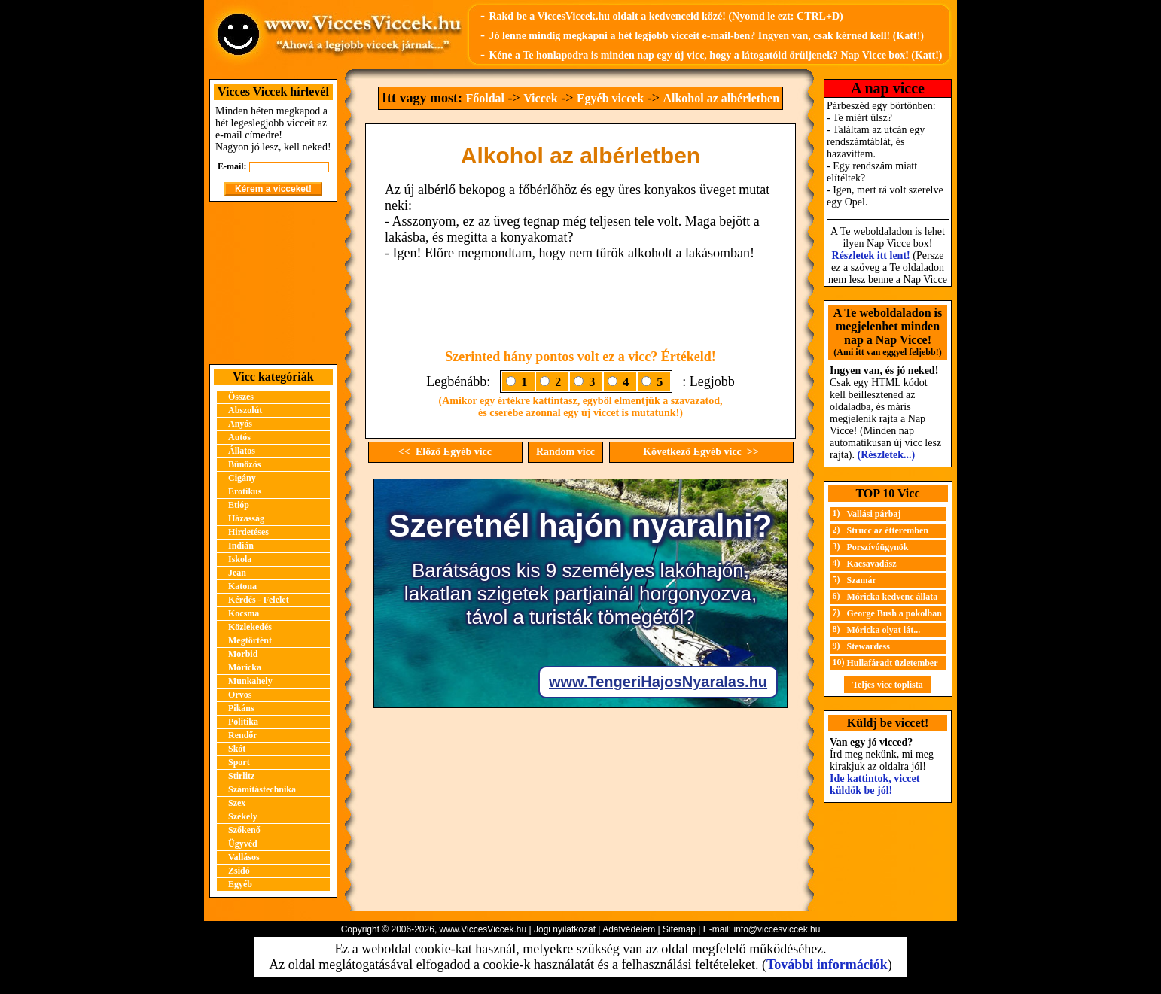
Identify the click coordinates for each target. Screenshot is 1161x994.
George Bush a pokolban (894, 613)
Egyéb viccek (610, 98)
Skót (236, 748)
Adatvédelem (628, 929)
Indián (241, 545)
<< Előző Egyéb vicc (445, 451)
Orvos (239, 694)
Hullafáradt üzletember (892, 663)
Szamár (861, 580)
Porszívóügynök (878, 547)
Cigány (242, 478)
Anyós (240, 423)
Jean (237, 572)
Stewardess (868, 646)
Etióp (238, 505)
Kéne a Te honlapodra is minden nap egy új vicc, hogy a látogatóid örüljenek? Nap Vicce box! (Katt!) (715, 55)
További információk (827, 964)
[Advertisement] (273, 283)
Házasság (246, 518)
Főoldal (484, 98)
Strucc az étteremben (887, 530)
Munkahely (250, 681)
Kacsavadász (872, 563)
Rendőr (242, 735)
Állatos (241, 450)
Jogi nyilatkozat (565, 929)
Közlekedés (250, 627)
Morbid (242, 654)
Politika (243, 721)
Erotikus (244, 491)
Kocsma (243, 613)
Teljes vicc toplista (887, 684)
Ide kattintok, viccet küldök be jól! (874, 784)
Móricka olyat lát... (884, 630)
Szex (236, 803)
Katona (242, 586)
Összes (241, 396)
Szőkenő (244, 830)
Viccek (540, 98)
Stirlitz (241, 776)
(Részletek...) (887, 455)
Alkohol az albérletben (721, 98)
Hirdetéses (248, 532)
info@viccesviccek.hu (776, 929)
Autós (239, 437)
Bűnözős (244, 464)
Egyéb (240, 884)
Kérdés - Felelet (258, 599)
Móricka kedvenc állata (892, 596)
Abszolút (245, 410)
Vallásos (244, 857)
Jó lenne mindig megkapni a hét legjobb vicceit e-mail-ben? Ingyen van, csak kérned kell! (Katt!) (706, 35)
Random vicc (565, 451)
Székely (242, 816)
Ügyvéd (242, 843)
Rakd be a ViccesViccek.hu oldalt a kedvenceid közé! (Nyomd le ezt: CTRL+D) (666, 16)
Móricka (244, 667)
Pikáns (241, 708)
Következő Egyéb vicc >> (701, 451)
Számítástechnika (262, 789)
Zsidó (239, 870)
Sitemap (679, 929)
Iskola (239, 559)
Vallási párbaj (874, 514)
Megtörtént (250, 640)
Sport (239, 762)
